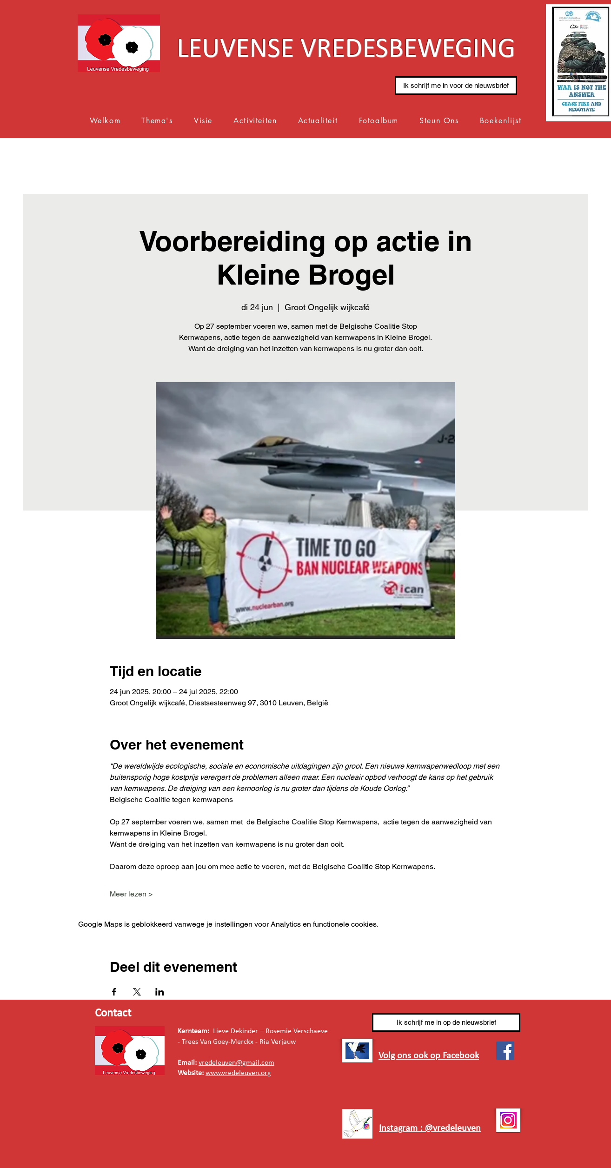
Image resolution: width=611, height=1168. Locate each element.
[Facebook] (505, 1051)
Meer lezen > (131, 893)
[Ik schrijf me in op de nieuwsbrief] (446, 1022)
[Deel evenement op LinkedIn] (159, 991)
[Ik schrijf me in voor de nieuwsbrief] (456, 85)
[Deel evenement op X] (137, 991)
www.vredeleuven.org (238, 1073)
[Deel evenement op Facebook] (114, 991)
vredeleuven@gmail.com (236, 1063)
